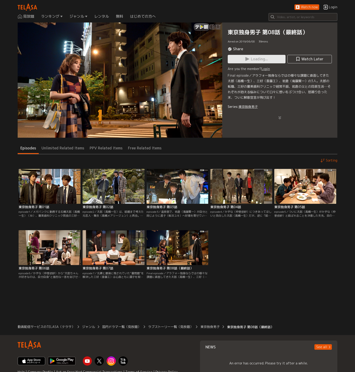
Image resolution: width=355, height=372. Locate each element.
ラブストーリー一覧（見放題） (170, 326)
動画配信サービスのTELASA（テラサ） (46, 326)
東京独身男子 (248, 106)
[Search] (303, 17)
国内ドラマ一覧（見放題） (121, 326)
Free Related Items (144, 148)
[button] (306, 7)
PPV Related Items (106, 148)
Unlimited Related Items (63, 148)
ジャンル (88, 326)
